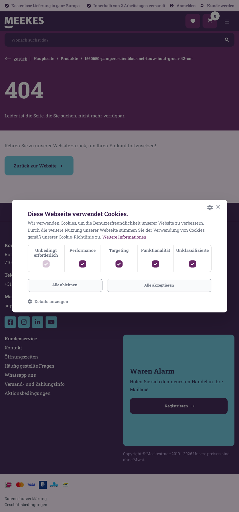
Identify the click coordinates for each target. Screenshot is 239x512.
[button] (48, 301)
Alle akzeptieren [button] (159, 285)
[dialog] (119, 256)
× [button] (218, 207)
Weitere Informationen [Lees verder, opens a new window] (125, 237)
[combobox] (210, 207)
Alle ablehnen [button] (64, 284)
